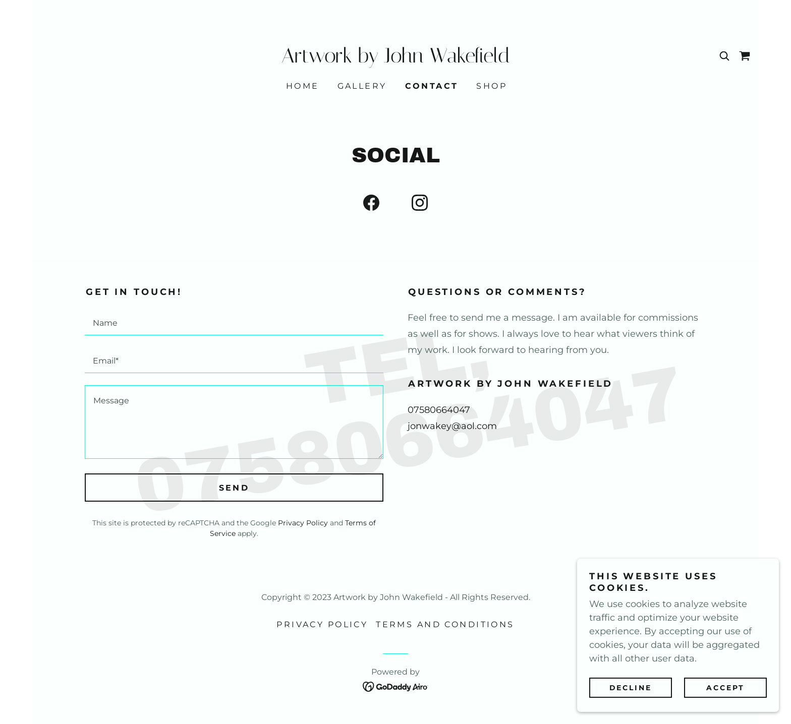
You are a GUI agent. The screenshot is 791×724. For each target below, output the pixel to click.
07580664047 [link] (439, 409)
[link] (395, 59)
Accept (725, 687)
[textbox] (234, 322)
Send (234, 488)
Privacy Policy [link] (303, 522)
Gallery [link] (362, 86)
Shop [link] (491, 86)
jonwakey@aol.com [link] (452, 426)
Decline (630, 687)
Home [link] (302, 86)
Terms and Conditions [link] (445, 624)
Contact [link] (432, 86)
